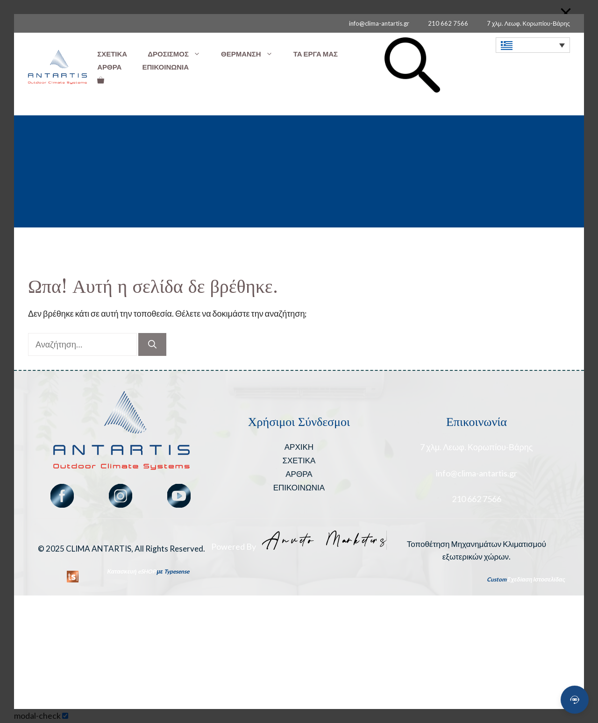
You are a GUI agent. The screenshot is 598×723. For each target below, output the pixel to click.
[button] (412, 90)
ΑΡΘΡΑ (109, 67)
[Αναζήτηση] (152, 344)
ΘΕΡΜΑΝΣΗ (252, 53)
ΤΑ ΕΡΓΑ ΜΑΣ (315, 54)
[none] (533, 45)
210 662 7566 (448, 23)
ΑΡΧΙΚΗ (299, 447)
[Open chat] (575, 700)
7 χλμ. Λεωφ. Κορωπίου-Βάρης (528, 23)
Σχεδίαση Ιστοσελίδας (536, 579)
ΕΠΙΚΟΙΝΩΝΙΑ (165, 67)
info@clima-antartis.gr (379, 23)
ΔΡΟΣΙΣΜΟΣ (179, 53)
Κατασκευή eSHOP (131, 571)
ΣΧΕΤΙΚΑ (112, 54)
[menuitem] (533, 45)
